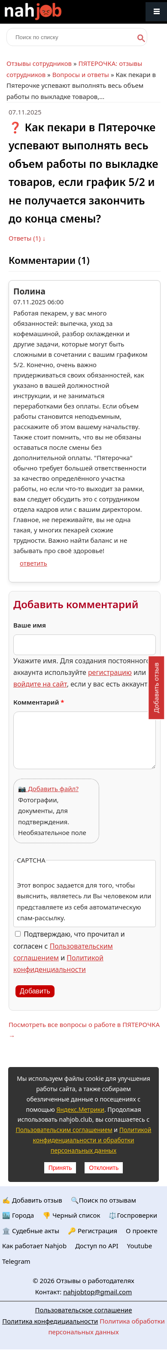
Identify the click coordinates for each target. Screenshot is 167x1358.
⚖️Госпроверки (133, 1215)
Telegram (16, 1261)
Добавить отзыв (156, 687)
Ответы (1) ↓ (27, 238)
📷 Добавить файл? (48, 788)
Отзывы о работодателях (95, 1280)
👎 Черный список (71, 1215)
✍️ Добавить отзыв (32, 1200)
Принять (60, 1167)
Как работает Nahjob (34, 1245)
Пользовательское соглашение (83, 1309)
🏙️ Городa (18, 1215)
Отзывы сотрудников (39, 63)
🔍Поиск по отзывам (103, 1200)
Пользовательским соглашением (63, 1130)
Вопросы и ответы (80, 74)
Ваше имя (29, 625)
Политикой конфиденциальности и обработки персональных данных (92, 1140)
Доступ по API (96, 1245)
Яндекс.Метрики (80, 1109)
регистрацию (110, 672)
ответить (33, 563)
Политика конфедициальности (50, 1321)
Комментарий (38, 702)
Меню (156, 12)
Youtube (139, 1245)
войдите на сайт (40, 684)
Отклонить (103, 1167)
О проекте (142, 1230)
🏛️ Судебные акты (30, 1230)
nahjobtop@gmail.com (97, 1291)
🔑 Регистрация (92, 1230)
